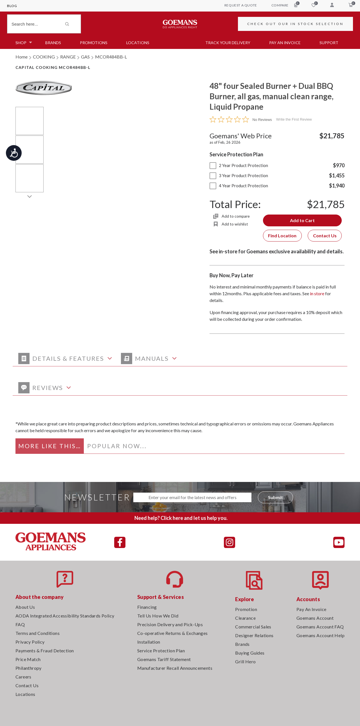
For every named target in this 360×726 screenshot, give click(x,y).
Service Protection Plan (161, 650)
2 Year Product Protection (239, 165)
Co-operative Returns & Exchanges (172, 633)
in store (317, 293)
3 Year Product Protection (239, 175)
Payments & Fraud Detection (44, 650)
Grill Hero (245, 661)
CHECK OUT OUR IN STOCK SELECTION (295, 24)
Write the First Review (294, 119)
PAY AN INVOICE (285, 42)
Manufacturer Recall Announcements (174, 668)
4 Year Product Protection (239, 185)
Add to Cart (302, 220)
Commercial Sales (253, 626)
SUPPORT (329, 42)
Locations (137, 42)
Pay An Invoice (311, 609)
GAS (85, 56)
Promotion (246, 609)
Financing (147, 607)
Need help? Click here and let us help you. (181, 518)
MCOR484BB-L (111, 56)
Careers (23, 676)
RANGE (68, 56)
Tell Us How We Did (157, 615)
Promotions (93, 42)
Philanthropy (28, 668)
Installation (148, 641)
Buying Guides (249, 652)
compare (284, 5)
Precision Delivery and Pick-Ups (170, 624)
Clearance (245, 618)
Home (21, 56)
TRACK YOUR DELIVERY (227, 42)
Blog (12, 6)
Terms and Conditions (37, 633)
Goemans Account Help (320, 635)
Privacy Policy (30, 641)
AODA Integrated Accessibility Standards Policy (64, 615)
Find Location (282, 235)
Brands (53, 42)
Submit (275, 497)
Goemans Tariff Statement (164, 659)
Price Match (27, 659)
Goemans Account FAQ (320, 626)
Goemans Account (315, 618)
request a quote (240, 5)
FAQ (20, 624)
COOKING (44, 56)
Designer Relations (254, 635)
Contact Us (325, 235)
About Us (25, 607)
